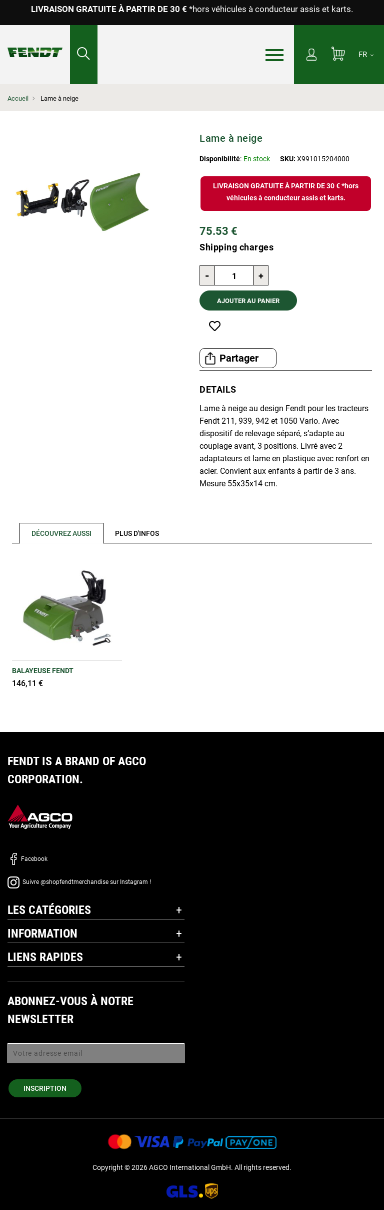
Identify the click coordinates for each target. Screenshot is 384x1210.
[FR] (366, 54)
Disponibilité (220, 159)
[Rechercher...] (84, 54)
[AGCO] (40, 816)
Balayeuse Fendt (43, 671)
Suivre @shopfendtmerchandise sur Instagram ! (79, 881)
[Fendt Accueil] (35, 42)
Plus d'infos (137, 533)
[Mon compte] (311, 56)
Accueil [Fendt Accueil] (18, 98)
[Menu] (274, 55)
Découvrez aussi (62, 533)
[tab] (58, 533)
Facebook (28, 858)
